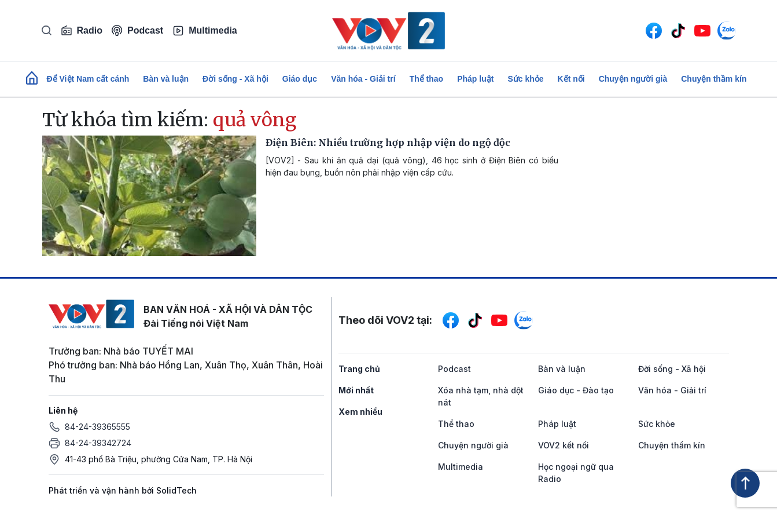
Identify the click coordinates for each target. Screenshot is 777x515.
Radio (81, 30)
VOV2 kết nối (563, 445)
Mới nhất (356, 390)
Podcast (137, 30)
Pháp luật (475, 78)
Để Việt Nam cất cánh (88, 78)
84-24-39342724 (98, 443)
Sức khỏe (525, 78)
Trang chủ (359, 369)
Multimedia (204, 30)
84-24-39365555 (97, 427)
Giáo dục (299, 78)
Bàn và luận (166, 78)
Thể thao (427, 78)
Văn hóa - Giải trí (363, 78)
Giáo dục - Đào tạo (576, 390)
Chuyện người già (633, 78)
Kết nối (571, 78)
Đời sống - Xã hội (235, 78)
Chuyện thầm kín (713, 78)
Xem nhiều (360, 412)
